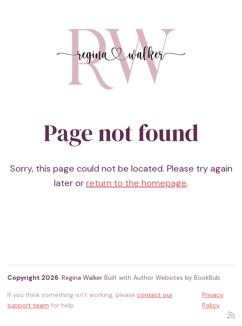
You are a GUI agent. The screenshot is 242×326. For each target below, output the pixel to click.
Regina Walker (82, 277)
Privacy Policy (212, 300)
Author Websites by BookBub (176, 277)
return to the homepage (136, 183)
